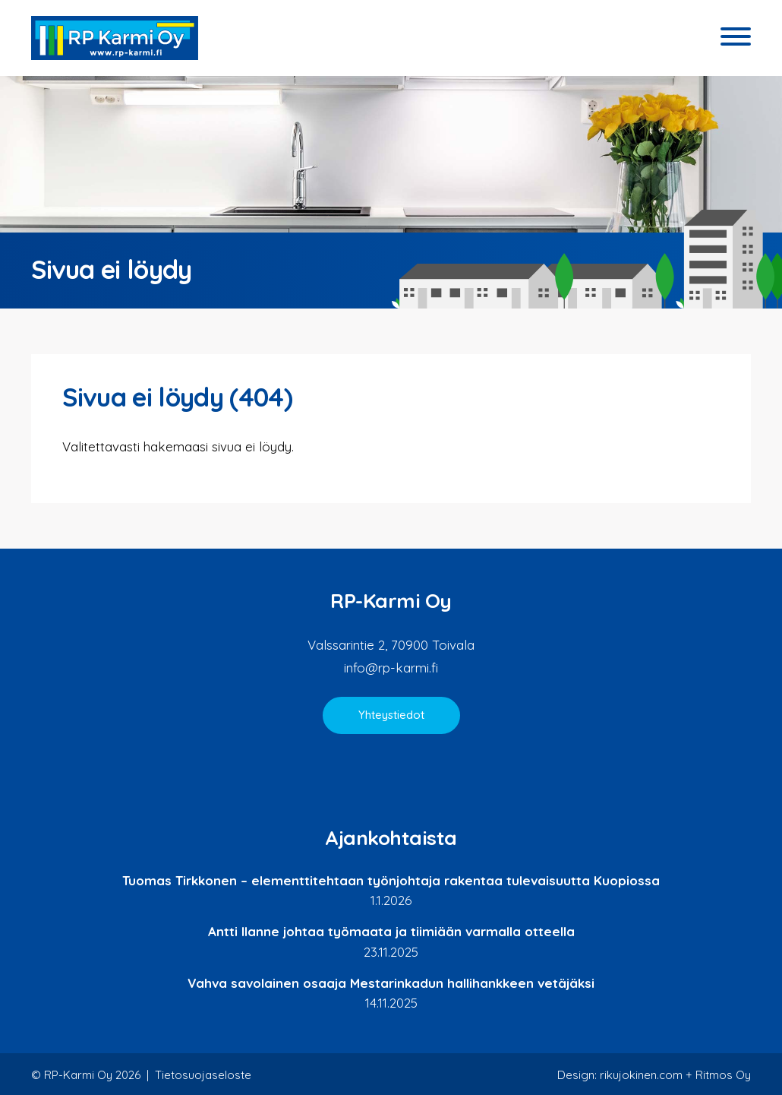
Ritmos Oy (723, 1075)
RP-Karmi (114, 38)
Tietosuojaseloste (203, 1075)
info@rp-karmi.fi (391, 668)
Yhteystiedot (391, 714)
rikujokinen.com (641, 1075)
